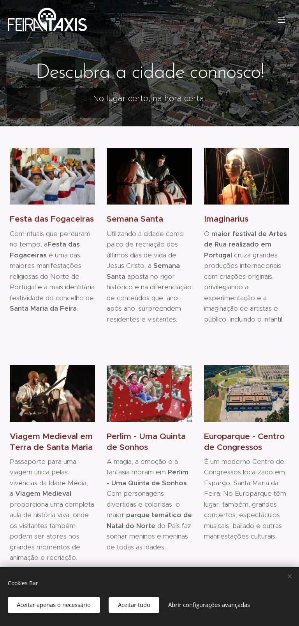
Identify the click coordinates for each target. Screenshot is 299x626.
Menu (281, 19)
